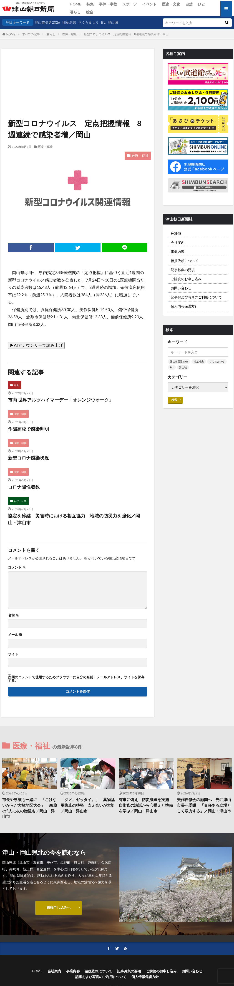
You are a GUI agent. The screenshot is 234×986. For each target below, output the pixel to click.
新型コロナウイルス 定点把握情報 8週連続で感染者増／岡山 (126, 34)
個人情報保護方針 (184, 306)
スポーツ (129, 4)
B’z (103, 22)
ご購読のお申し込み (186, 279)
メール (15, 634)
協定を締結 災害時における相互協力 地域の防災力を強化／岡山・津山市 (74, 519)
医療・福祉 (69, 34)
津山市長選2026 (47, 22)
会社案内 (177, 242)
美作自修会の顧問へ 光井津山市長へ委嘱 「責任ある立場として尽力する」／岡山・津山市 (204, 805)
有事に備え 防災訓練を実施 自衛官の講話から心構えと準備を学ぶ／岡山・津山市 (146, 805)
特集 (90, 4)
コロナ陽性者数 (24, 486)
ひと (201, 4)
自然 (189, 4)
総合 (89, 12)
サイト (13, 654)
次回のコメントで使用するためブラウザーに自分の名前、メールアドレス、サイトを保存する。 (76, 678)
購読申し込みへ (58, 907)
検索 (174, 400)
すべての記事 (31, 34)
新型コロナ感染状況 (28, 457)
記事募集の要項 (183, 270)
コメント (17, 567)
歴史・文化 (171, 4)
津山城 (113, 22)
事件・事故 (108, 4)
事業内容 (177, 252)
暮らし (75, 12)
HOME (75, 4)
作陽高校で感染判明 (28, 429)
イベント (149, 4)
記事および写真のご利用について (196, 297)
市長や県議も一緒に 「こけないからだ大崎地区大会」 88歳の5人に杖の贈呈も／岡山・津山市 (29, 808)
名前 (13, 615)
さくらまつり (88, 22)
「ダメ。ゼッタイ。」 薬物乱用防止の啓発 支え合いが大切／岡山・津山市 (87, 805)
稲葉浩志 (69, 22)
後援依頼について (184, 261)
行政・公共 (20, 500)
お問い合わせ (181, 288)
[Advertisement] (77, 71)
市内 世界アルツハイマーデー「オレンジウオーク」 (60, 399)
